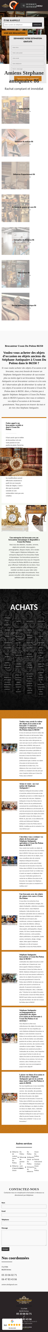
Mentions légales (24, 1323)
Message (5, 1228)
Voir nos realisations (14, 33)
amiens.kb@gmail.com (9, 1285)
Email (4, 1211)
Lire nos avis (12, 1328)
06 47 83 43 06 (31, 7)
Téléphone (5, 1220)
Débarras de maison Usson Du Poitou (14, 1157)
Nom (3, 1203)
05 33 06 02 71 (31, 4)
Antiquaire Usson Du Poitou (29, 1160)
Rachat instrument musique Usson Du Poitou (36, 1164)
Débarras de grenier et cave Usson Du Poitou (25, 1160)
